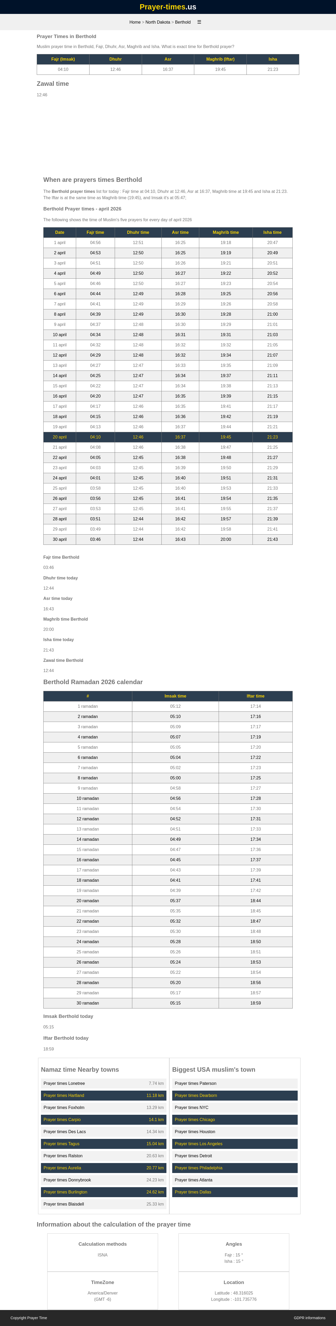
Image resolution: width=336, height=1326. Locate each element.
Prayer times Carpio (62, 1119)
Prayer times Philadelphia (198, 1168)
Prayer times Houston (195, 1131)
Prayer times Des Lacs (65, 1131)
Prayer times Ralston (63, 1156)
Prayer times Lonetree (64, 1083)
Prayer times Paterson (195, 1083)
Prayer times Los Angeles (198, 1144)
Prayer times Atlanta (193, 1180)
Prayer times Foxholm (64, 1107)
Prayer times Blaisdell (64, 1204)
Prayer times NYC (191, 1107)
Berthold (183, 22)
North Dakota (157, 22)
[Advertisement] (168, 134)
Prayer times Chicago (195, 1119)
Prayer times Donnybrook (67, 1180)
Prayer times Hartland (64, 1095)
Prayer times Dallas (193, 1192)
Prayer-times (162, 7)
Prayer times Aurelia (62, 1168)
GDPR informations (310, 1318)
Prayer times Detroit (193, 1156)
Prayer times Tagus (62, 1144)
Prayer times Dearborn (196, 1095)
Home (135, 22)
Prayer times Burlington (65, 1192)
